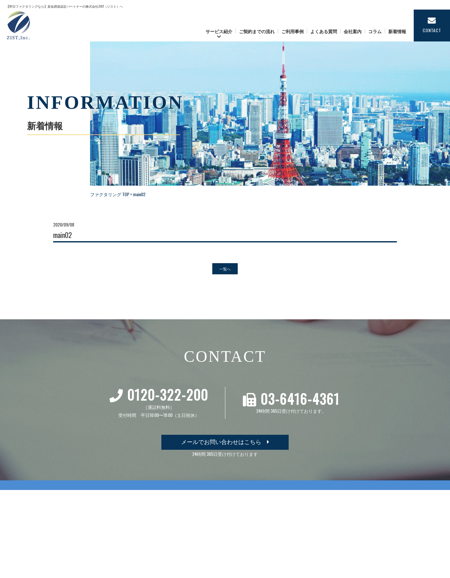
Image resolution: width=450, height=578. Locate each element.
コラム (375, 31)
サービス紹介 (219, 31)
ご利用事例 (292, 31)
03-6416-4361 (300, 399)
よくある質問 (323, 31)
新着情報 (397, 31)
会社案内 (353, 31)
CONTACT (432, 25)
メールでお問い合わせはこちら (225, 441)
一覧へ (225, 268)
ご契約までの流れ (257, 31)
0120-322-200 (167, 394)
